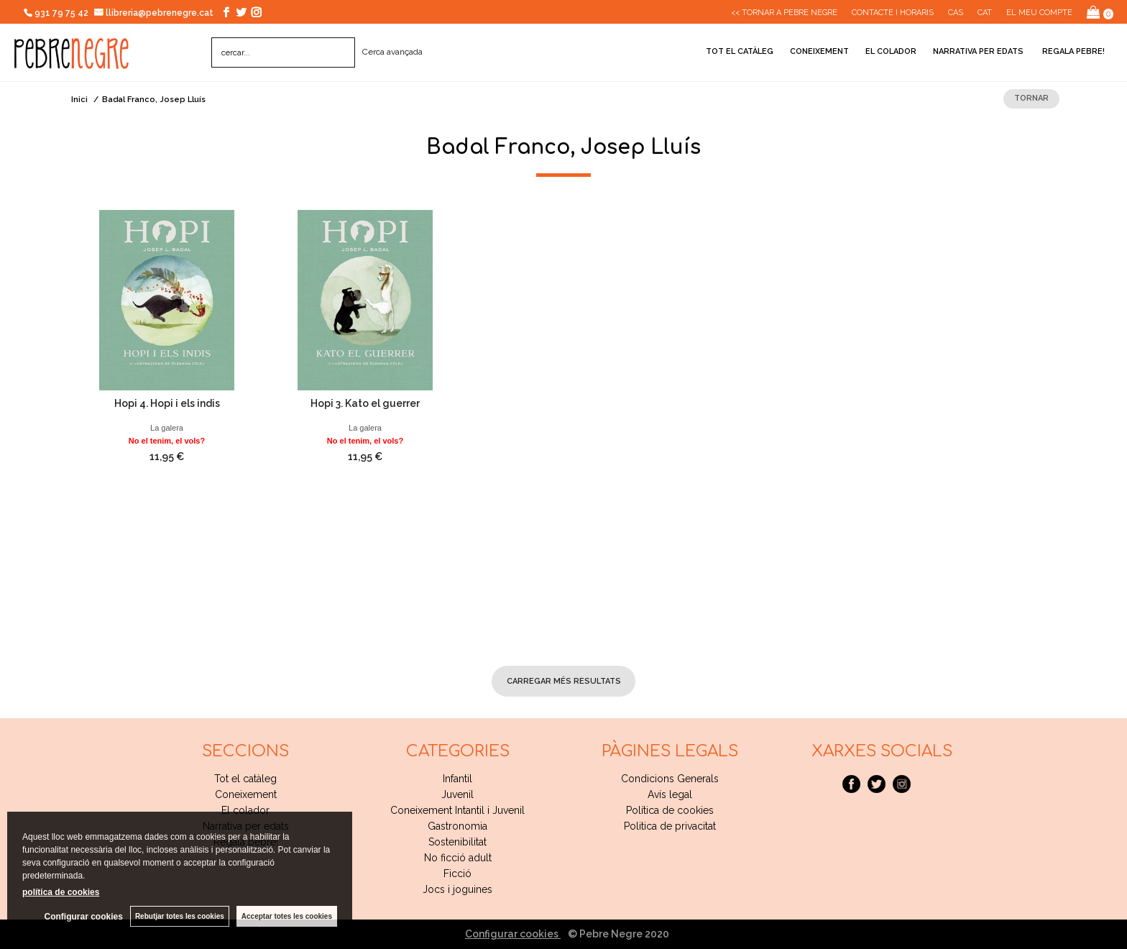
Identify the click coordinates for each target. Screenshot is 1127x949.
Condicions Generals (670, 778)
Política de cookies (670, 810)
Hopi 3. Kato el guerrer (365, 403)
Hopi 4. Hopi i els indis (167, 403)
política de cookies (60, 892)
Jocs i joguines (457, 889)
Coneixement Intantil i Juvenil (457, 810)
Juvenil (457, 794)
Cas (955, 12)
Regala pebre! (1072, 51)
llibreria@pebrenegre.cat (154, 13)
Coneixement (819, 51)
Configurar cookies (513, 934)
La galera (166, 427)
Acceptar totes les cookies (287, 916)
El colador (890, 51)
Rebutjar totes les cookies (179, 916)
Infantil (457, 778)
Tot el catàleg (739, 51)
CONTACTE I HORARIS (893, 12)
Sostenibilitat (457, 842)
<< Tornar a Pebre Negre (784, 12)
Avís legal (670, 794)
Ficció (457, 873)
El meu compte (1039, 12)
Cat (985, 12)
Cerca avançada (392, 52)
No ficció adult (458, 857)
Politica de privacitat (670, 826)
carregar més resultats (564, 681)
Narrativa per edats (978, 51)
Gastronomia (457, 826)
